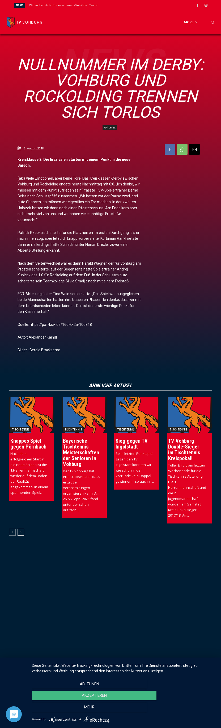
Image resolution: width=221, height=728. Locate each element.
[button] (212, 22)
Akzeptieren (123, 709)
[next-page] (21, 532)
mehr (188, 709)
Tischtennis (20, 429)
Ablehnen (59, 709)
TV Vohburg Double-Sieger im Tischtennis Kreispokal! (184, 449)
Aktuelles (110, 127)
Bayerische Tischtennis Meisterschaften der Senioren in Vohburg (81, 452)
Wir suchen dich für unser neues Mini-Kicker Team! (63, 5)
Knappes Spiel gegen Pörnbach (28, 443)
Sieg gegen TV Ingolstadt (132, 443)
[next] (126, 5)
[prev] (117, 5)
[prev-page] (12, 532)
